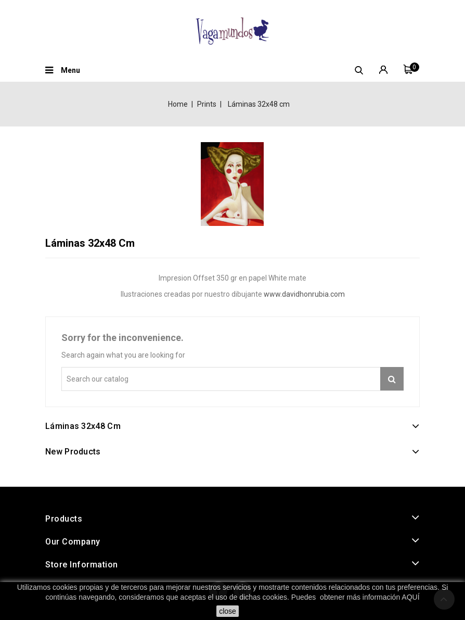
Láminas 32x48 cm (83, 426)
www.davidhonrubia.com (304, 294)
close (227, 611)
